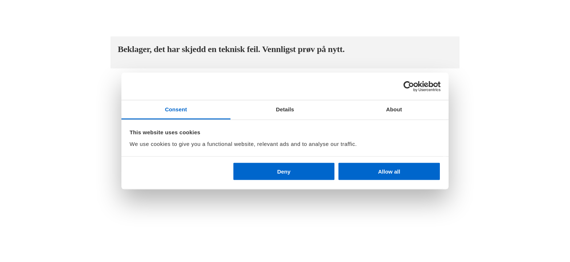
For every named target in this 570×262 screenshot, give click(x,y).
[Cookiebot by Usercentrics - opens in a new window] (409, 86)
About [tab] (394, 109)
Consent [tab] (176, 109)
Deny (283, 171)
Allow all (389, 171)
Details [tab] (285, 109)
